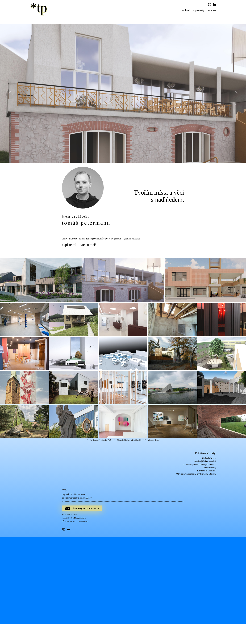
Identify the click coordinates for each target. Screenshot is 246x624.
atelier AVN (107, 441)
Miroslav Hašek (153, 441)
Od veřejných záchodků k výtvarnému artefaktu (196, 474)
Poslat (174, 608)
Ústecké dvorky (209, 467)
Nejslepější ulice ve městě (205, 461)
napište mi (69, 245)
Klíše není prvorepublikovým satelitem (200, 464)
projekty (199, 10)
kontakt (212, 10)
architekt (186, 10)
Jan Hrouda (94, 441)
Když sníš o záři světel (206, 471)
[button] (209, 4)
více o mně (88, 245)
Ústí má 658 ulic (209, 458)
